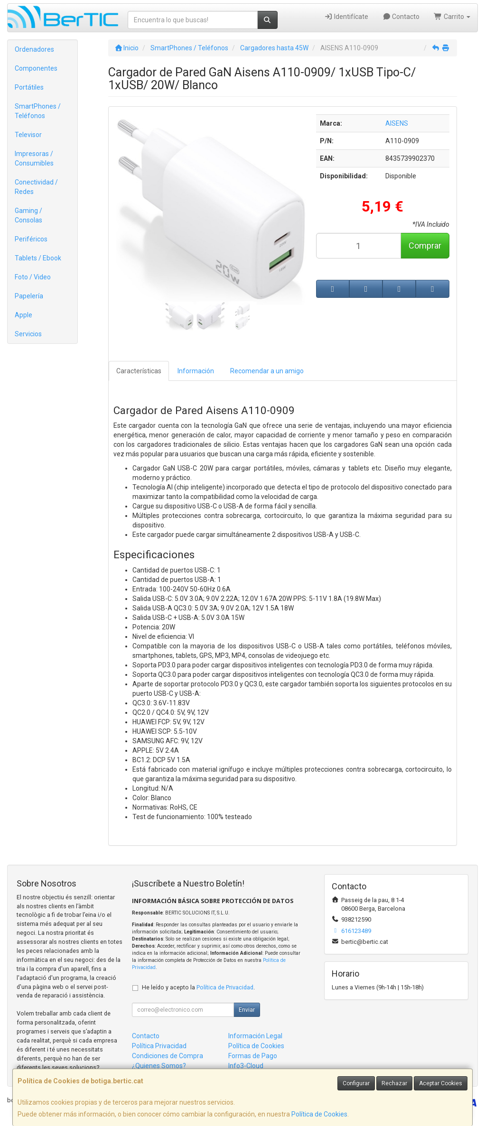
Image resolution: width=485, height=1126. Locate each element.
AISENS (396, 123)
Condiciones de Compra (167, 1056)
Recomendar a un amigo (267, 371)
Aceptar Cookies (440, 1083)
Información (195, 371)
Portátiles (29, 87)
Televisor (28, 134)
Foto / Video (33, 277)
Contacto (401, 16)
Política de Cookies (319, 1114)
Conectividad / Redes (36, 186)
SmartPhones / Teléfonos (38, 111)
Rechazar (394, 1083)
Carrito (452, 16)
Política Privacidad (159, 1046)
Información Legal (255, 1036)
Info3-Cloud (245, 1066)
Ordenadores (34, 49)
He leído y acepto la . (198, 987)
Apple (23, 315)
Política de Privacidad (224, 987)
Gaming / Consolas (28, 215)
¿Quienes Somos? (159, 1066)
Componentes (36, 68)
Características (138, 371)
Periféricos (31, 239)
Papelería (29, 296)
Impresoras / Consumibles (34, 158)
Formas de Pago (252, 1056)
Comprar (425, 245)
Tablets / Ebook (38, 258)
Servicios (28, 334)
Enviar (247, 1009)
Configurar (356, 1083)
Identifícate (346, 16)
